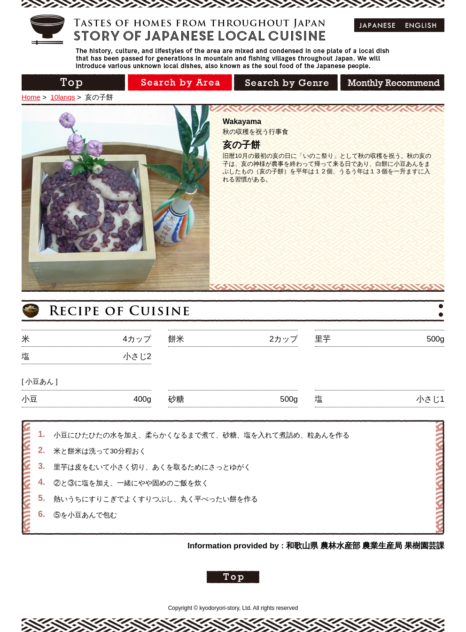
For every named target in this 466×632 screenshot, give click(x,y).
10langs (62, 97)
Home (31, 97)
